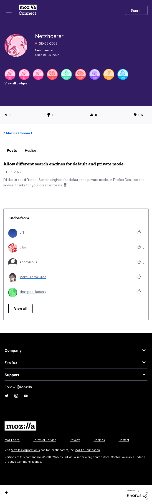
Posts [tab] (12, 150)
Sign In (136, 10)
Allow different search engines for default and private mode (63, 164)
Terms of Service (44, 440)
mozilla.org (12, 440)
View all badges (16, 83)
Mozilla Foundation (87, 450)
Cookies (99, 440)
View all (20, 309)
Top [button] (6, 492)
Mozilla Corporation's (25, 450)
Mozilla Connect (27, 10)
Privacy (75, 440)
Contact (124, 440)
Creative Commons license (23, 461)
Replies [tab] (31, 150)
